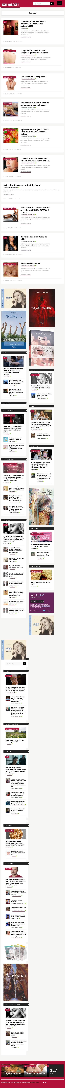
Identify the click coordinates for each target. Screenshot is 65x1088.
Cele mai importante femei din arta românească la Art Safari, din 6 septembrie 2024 (33, 23)
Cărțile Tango (34, 375)
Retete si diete (9, 830)
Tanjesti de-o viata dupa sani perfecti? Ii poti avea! (21, 185)
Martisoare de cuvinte (9, 159)
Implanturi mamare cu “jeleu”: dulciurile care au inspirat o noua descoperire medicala (35, 131)
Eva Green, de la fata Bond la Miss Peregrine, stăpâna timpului (18, 810)
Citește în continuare (26, 37)
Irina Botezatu (15, 813)
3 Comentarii (18, 227)
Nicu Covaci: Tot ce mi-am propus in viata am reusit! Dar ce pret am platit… (18, 924)
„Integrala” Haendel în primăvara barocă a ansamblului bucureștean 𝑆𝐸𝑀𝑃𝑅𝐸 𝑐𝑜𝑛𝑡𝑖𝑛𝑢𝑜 (16, 488)
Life (5, 22)
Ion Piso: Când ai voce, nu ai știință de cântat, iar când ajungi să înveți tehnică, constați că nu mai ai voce (15, 689)
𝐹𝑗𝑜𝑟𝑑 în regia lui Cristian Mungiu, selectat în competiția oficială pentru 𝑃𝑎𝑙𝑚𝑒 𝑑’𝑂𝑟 (16, 382)
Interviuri (8, 676)
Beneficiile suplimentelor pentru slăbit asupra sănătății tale (18, 853)
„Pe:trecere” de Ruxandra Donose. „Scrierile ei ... (13, 1074)
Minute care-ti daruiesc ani (30, 264)
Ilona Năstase (9, 774)
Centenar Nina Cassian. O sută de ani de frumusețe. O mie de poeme (16, 575)
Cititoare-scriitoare (36, 571)
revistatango (24, 28)
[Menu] (59, 3)
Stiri (5, 237)
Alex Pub (14, 856)
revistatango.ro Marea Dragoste (28, 55)
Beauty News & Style (9, 130)
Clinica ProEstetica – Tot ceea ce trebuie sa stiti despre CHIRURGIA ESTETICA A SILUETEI (35, 210)
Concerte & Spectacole (10, 464)
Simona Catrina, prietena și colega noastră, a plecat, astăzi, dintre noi (18, 893)
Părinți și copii (35, 451)
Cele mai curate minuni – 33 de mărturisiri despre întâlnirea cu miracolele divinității (16, 610)
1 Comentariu (18, 198)
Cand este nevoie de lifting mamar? (33, 77)
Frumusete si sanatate (9, 51)
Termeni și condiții (34, 1082)
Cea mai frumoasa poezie (12, 729)
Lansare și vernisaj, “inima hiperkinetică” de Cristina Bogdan (17, 1034)
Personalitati (7, 103)
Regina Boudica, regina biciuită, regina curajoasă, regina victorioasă (44, 395)
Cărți (5, 525)
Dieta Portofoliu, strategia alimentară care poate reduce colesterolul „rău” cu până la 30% (15, 843)
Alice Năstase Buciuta (42, 398)
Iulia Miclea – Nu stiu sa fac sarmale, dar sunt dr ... (35, 1074)
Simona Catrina (15, 918)
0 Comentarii (19, 41)
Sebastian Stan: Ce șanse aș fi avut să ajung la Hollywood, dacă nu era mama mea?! (18, 794)
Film (5, 357)
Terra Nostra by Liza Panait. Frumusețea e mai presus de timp (43, 435)
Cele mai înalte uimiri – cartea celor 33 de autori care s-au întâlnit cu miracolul (16, 583)
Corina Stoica (9, 887)
